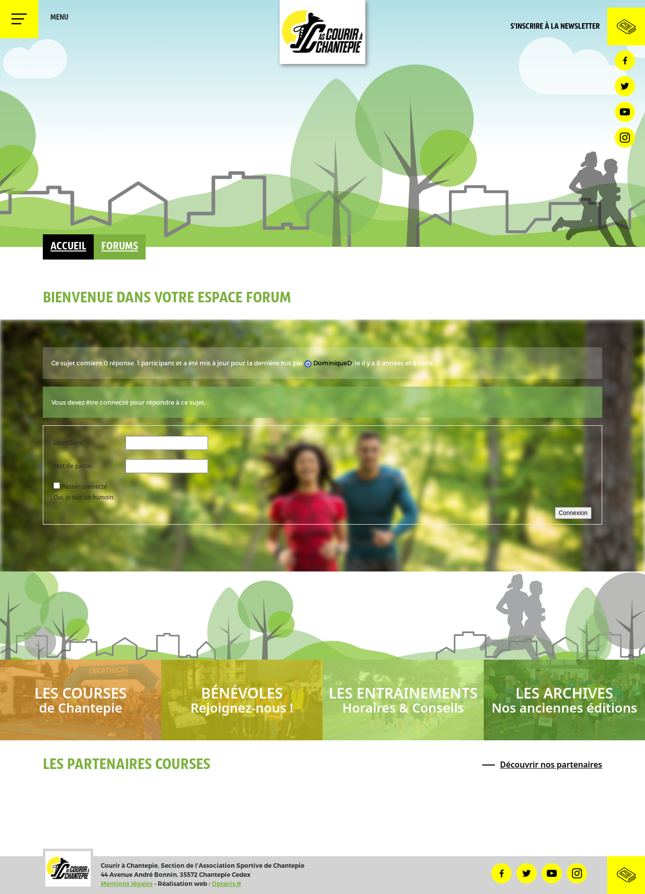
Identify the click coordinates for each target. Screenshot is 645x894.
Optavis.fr (226, 883)
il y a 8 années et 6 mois (397, 362)
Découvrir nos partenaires (551, 764)
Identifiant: (69, 442)
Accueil (68, 246)
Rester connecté (84, 486)
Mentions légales (127, 883)
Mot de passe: (73, 466)
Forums (119, 246)
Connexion (573, 513)
